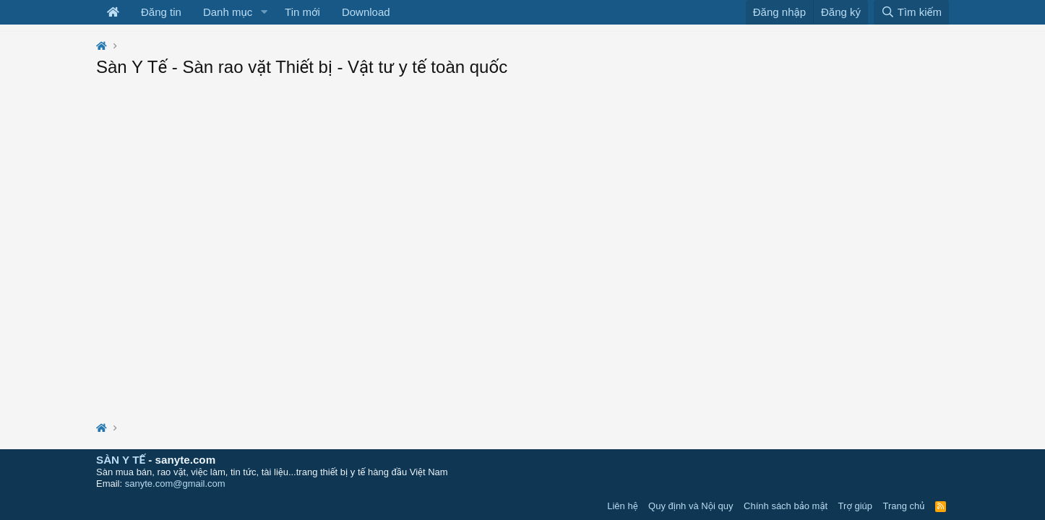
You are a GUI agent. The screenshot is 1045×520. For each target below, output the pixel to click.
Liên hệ (622, 505)
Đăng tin (161, 12)
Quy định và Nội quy (691, 505)
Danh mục (227, 12)
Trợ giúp (855, 505)
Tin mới (302, 12)
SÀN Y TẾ (120, 460)
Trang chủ (904, 505)
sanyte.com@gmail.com (175, 483)
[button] (264, 12)
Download (366, 12)
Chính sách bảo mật (785, 505)
